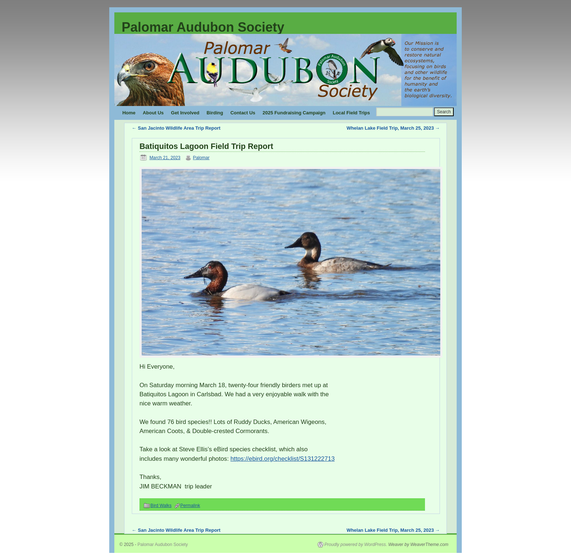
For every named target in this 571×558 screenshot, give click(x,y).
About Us (153, 112)
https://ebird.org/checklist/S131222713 (283, 458)
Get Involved (185, 112)
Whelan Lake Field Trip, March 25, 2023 (392, 128)
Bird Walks (161, 505)
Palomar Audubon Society (203, 27)
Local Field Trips (351, 112)
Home (128, 112)
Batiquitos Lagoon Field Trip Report (206, 146)
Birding (214, 112)
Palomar (201, 157)
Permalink (190, 505)
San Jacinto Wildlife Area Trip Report (176, 128)
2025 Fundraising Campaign (294, 112)
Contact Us (243, 112)
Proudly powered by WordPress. (355, 544)
